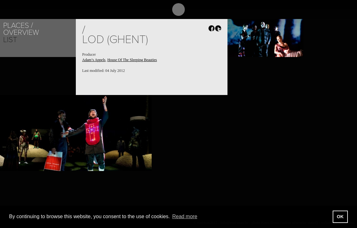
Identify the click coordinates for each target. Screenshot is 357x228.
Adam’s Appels (94, 60)
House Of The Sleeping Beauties (132, 60)
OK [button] (340, 216)
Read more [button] (184, 216)
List (10, 39)
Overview (21, 32)
